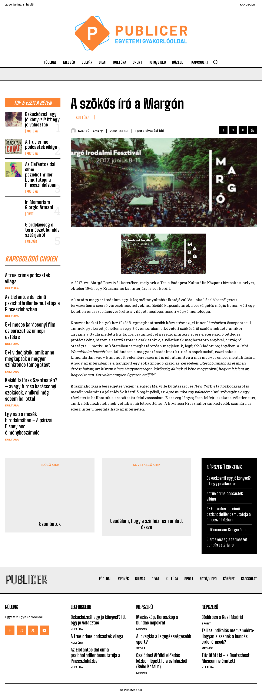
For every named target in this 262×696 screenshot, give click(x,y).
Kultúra (32, 131)
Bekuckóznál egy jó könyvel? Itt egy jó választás (42, 119)
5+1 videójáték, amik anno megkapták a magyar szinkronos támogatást (29, 358)
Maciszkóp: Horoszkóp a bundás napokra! (157, 620)
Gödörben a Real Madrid (222, 617)
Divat (30, 214)
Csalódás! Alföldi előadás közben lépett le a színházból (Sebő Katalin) (161, 661)
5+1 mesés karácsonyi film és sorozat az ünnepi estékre (30, 331)
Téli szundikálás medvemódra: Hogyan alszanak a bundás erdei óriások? (228, 636)
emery (98, 131)
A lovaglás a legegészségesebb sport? (163, 639)
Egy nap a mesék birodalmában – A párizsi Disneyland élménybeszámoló (28, 423)
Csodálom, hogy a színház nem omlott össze (146, 492)
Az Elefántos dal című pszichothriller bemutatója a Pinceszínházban (40, 174)
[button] (215, 62)
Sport (141, 648)
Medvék (32, 241)
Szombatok (50, 483)
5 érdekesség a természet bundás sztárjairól (42, 230)
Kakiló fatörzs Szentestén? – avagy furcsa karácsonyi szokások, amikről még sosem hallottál (31, 389)
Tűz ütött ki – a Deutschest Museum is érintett (225, 658)
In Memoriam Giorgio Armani (39, 204)
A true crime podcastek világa (41, 144)
